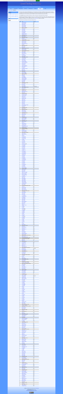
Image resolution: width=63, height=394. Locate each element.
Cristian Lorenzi (24, 331)
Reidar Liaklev (23, 224)
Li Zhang (23, 223)
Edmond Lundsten (24, 374)
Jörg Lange (23, 75)
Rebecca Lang (23, 70)
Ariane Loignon (24, 315)
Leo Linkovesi (23, 273)
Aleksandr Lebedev (24, 130)
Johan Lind (23, 257)
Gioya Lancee (23, 59)
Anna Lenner (23, 193)
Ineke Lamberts (24, 52)
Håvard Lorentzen (24, 328)
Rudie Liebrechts (24, 234)
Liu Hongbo (23, 285)
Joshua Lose (23, 334)
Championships (21, 8)
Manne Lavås (23, 116)
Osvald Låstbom (24, 105)
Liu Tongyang (23, 291)
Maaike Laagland (24, 23)
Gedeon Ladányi (24, 31)
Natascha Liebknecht (24, 233)
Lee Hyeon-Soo (24, 137)
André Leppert (23, 198)
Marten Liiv (23, 245)
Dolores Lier (23, 240)
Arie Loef (23, 310)
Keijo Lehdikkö (24, 179)
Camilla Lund (23, 365)
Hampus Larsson (24, 98)
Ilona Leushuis (23, 202)
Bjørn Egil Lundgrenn (24, 372)
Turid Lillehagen (24, 250)
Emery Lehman (24, 180)
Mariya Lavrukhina (24, 118)
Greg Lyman (23, 381)
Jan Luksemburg (24, 364)
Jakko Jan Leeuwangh (24, 172)
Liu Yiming (23, 297)
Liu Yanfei (23, 295)
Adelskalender (16, 8)
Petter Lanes (23, 69)
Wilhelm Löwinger (24, 341)
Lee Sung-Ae (23, 161)
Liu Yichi (23, 296)
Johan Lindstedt (24, 268)
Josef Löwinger (24, 340)
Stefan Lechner (24, 133)
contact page (37, 388)
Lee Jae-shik (23, 141)
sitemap (31, 390)
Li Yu (22, 222)
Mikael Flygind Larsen (24, 91)
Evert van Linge (24, 272)
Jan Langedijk (23, 76)
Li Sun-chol (23, 214)
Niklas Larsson (23, 100)
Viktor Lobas (23, 302)
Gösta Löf (23, 312)
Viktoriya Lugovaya (24, 358)
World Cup (25, 8)
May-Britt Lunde (24, 370)
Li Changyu (23, 206)
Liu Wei (23, 292)
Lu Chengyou (23, 347)
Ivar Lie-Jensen (24, 231)
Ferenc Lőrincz (24, 332)
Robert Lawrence (24, 121)
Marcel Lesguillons (24, 201)
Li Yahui (23, 219)
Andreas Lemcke (24, 187)
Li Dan (23, 208)
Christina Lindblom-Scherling (25, 262)
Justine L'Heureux (24, 22)
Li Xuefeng (23, 217)
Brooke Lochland (24, 307)
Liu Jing (23, 288)
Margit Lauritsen (24, 114)
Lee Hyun (23, 139)
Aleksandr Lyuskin (24, 385)
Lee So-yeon (23, 160)
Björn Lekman (23, 184)
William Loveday (24, 339)
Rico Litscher (23, 279)
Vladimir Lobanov (24, 301)
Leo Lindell (23, 265)
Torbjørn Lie (23, 230)
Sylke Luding (23, 354)
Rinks (45, 8)
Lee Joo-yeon (23, 147)
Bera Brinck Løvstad (24, 346)
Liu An (23, 280)
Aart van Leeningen (24, 167)
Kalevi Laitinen (24, 36)
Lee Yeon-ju (23, 163)
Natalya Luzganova (24, 378)
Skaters (40, 8)
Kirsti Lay (23, 122)
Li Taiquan (23, 215)
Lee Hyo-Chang (24, 138)
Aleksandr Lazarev (24, 124)
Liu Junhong (23, 289)
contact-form (36, 18)
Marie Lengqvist (24, 192)
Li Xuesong (23, 218)
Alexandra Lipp (24, 276)
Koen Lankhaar (24, 83)
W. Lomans (23, 320)
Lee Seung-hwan (24, 159)
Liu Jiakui (23, 287)
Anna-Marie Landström (25, 68)
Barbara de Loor (24, 325)
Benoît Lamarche (24, 42)
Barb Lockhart (23, 308)
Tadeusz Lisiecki (24, 277)
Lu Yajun (23, 349)
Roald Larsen (23, 92)
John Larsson (23, 99)
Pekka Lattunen (24, 108)
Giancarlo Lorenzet (24, 330)
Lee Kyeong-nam (24, 152)
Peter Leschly (23, 200)
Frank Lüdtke (23, 355)
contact (29, 390)
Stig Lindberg (23, 260)
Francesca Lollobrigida (24, 318)
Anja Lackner (23, 29)
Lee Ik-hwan (23, 140)
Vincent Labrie (23, 28)
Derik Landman (24, 66)
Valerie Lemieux (24, 188)
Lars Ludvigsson (24, 357)
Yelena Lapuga (23, 86)
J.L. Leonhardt (23, 195)
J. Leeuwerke (23, 175)
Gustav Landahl (24, 60)
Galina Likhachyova (24, 246)
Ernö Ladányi (23, 30)
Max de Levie (23, 203)
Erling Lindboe (24, 264)
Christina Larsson (24, 97)
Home (11, 8)
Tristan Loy (23, 342)
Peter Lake (23, 38)
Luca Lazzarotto (24, 125)
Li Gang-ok (23, 211)
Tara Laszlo (23, 106)
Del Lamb (23, 44)
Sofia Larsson (23, 101)
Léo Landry (23, 67)
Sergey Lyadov (23, 379)
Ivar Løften (23, 343)
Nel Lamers (23, 54)
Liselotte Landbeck (24, 61)
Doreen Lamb (23, 46)
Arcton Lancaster (24, 58)
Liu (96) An (23, 299)
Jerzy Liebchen (24, 232)
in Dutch (36, 390)
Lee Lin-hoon (23, 155)
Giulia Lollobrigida (24, 319)
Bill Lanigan (23, 81)
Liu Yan (23, 293)
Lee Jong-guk (23, 145)
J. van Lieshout (24, 242)
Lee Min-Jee (23, 156)
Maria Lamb (23, 47)
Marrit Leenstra (24, 169)
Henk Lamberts (24, 51)
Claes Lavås (23, 115)
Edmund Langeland (24, 78)
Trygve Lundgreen (24, 371)
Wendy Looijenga (24, 324)
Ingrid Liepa (23, 239)
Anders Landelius (24, 63)
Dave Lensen (23, 194)
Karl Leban (23, 129)
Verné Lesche (23, 199)
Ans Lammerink (24, 55)
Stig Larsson (23, 102)
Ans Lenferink (23, 191)
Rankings (35, 8)
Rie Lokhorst (23, 316)
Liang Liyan (23, 226)
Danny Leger (23, 177)
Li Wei (22, 216)
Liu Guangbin (23, 284)
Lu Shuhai (23, 348)
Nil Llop (23, 300)
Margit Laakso (23, 24)
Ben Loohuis (23, 323)
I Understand (37, 0)
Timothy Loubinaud (24, 335)
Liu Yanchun (23, 294)
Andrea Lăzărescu (24, 123)
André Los (23, 333)
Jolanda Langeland (24, 79)
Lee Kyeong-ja (23, 151)
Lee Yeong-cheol (24, 164)
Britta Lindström (24, 270)
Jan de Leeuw (23, 171)
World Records (30, 8)
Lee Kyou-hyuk (24, 153)
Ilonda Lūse (23, 377)
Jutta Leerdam (23, 170)
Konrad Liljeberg (24, 249)
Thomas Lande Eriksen (24, 62)
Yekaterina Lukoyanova (25, 363)
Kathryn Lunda (24, 366)
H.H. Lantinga (23, 85)
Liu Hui (23, 286)
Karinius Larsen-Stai (24, 94)
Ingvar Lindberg (24, 258)
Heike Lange (23, 74)
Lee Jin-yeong (23, 144)
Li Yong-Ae (23, 221)
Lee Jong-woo (23, 146)
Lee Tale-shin (23, 162)
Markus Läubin (24, 110)
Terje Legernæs (24, 178)
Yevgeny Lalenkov (24, 39)
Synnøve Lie (23, 229)
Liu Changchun (24, 281)
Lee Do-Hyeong (24, 136)
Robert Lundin (23, 373)
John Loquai (23, 327)
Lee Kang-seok (24, 149)
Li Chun (23, 207)
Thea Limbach (23, 253)
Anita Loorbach (24, 326)
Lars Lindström (24, 271)
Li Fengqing (23, 210)
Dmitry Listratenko (24, 278)
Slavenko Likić (24, 248)
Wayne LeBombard (24, 131)
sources (33, 390)
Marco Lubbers (24, 351)
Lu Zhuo (23, 350)
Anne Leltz (23, 186)
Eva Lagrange (23, 32)
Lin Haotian (23, 255)
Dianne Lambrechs (24, 53)
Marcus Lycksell (24, 380)
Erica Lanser (23, 84)
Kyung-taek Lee (24, 154)
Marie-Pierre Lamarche (24, 43)
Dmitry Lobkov (24, 303)
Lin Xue (23, 256)
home (27, 390)
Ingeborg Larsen (24, 90)
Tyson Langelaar (24, 77)
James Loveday (24, 338)
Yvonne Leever (24, 176)
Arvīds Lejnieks (24, 183)
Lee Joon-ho (23, 148)
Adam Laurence (24, 113)
